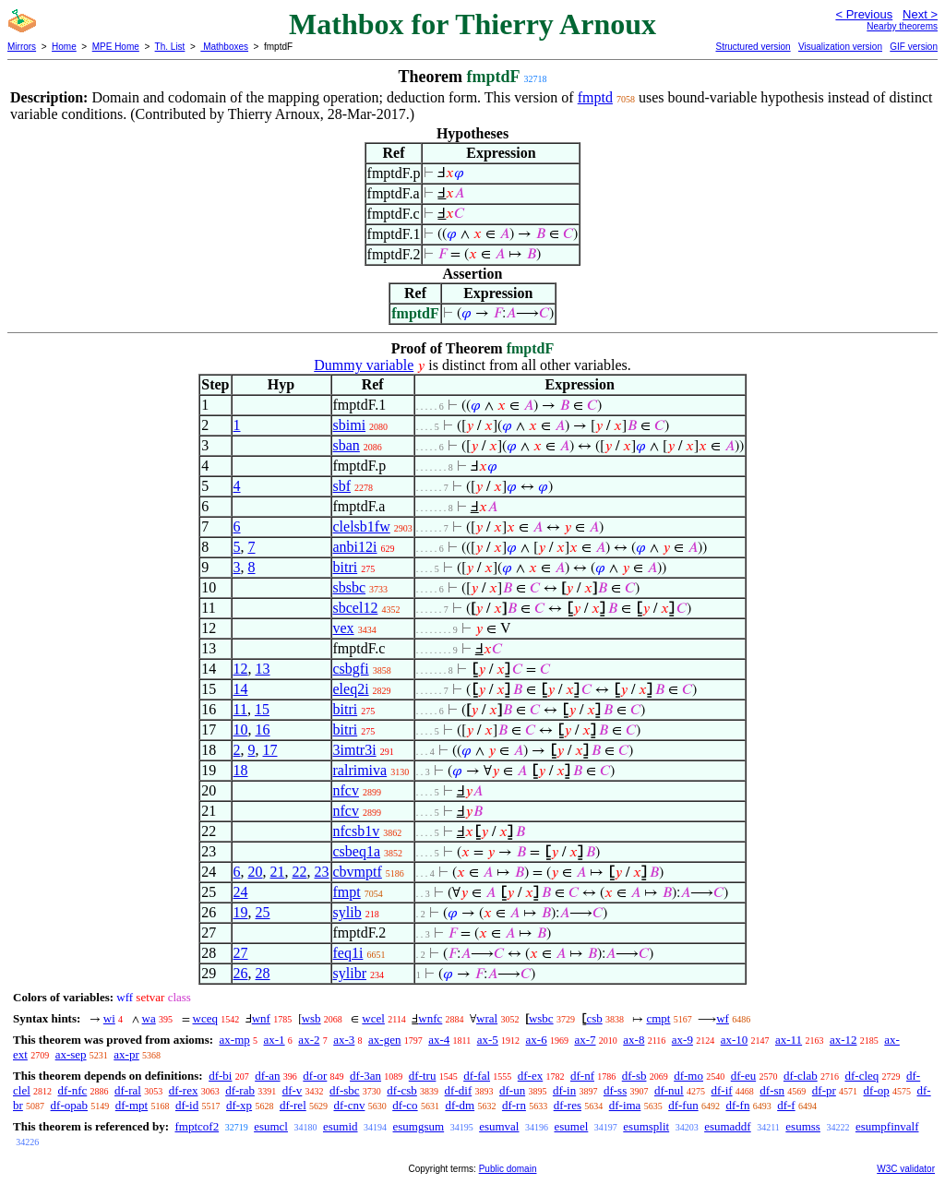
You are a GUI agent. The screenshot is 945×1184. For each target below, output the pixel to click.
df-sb (634, 1075)
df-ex (530, 1075)
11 (240, 709)
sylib (347, 912)
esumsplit (646, 1126)
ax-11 (788, 1039)
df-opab (69, 1105)
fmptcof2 (196, 1126)
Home (64, 47)
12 (240, 668)
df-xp (239, 1105)
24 (240, 892)
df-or (315, 1075)
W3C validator (906, 1169)
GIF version (914, 47)
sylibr (349, 973)
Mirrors (21, 47)
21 (277, 871)
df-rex (183, 1090)
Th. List (170, 47)
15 (262, 709)
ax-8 (633, 1039)
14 (240, 689)
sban (346, 445)
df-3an (365, 1075)
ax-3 (343, 1039)
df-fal (476, 1075)
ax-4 (438, 1039)
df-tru (423, 1075)
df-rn (514, 1105)
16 (263, 729)
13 (263, 668)
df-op (877, 1090)
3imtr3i (355, 750)
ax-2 (308, 1039)
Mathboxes (224, 47)
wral (486, 1018)
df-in (564, 1090)
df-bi (220, 1075)
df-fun (683, 1105)
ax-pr (126, 1054)
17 (270, 750)
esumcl (271, 1126)
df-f (786, 1105)
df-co (404, 1105)
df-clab (801, 1075)
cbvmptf (357, 871)
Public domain (508, 1169)
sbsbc (349, 587)
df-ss (615, 1090)
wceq (205, 1018)
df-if (721, 1090)
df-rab (240, 1090)
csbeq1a (357, 851)
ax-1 (274, 1039)
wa (149, 1018)
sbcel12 (355, 608)
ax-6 (536, 1039)
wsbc (541, 1018)
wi (109, 1018)
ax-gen (384, 1039)
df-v (292, 1090)
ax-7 (584, 1039)
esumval (499, 1126)
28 (263, 973)
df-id (186, 1105)
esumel (571, 1126)
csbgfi (351, 668)
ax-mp (235, 1039)
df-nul (669, 1090)
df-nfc (73, 1090)
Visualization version (840, 47)
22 (300, 871)
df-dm (459, 1105)
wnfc (430, 1018)
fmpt (347, 892)
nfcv (346, 790)
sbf (342, 486)
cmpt (658, 1018)
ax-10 (734, 1039)
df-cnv (349, 1105)
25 (263, 912)
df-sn (772, 1090)
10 (240, 729)
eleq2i (351, 689)
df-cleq (861, 1075)
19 (240, 912)
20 (255, 871)
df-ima (625, 1105)
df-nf (582, 1075)
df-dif (458, 1090)
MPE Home (115, 47)
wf (722, 1018)
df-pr (824, 1090)
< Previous (863, 14)
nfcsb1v (356, 831)
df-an (267, 1075)
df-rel (293, 1105)
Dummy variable (363, 365)
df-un (512, 1090)
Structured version (752, 47)
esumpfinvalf (887, 1126)
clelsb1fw (361, 526)
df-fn (737, 1105)
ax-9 (682, 1039)
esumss (802, 1126)
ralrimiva (360, 770)
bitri (345, 567)
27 (240, 953)
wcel (373, 1018)
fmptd (595, 97)
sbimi (349, 425)
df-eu (743, 1075)
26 (240, 973)
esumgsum (419, 1126)
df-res (567, 1105)
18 (240, 770)
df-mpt (131, 1105)
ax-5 (487, 1039)
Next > (920, 14)
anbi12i (355, 547)
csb (594, 1018)
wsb (311, 1018)
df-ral (127, 1090)
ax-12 (843, 1039)
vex (343, 628)
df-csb (402, 1090)
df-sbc (344, 1090)
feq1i (348, 953)
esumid (340, 1126)
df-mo (688, 1075)
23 (322, 871)
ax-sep (71, 1054)
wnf (261, 1018)
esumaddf (727, 1126)
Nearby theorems (902, 26)
